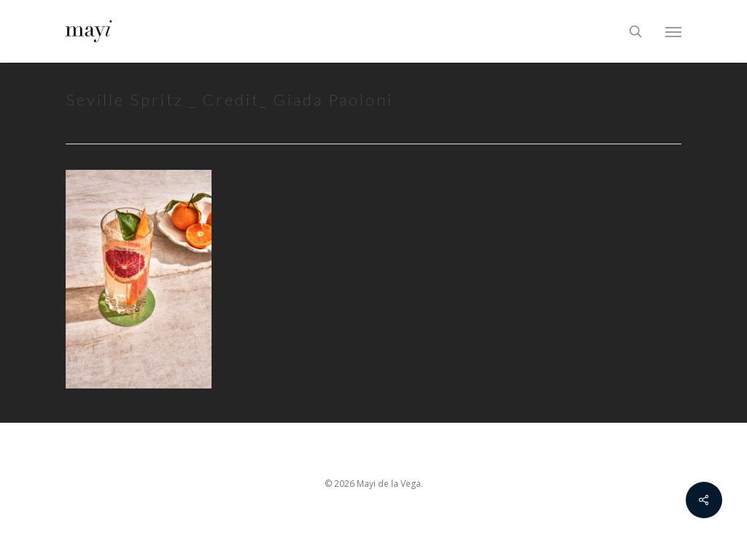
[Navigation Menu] (673, 31)
